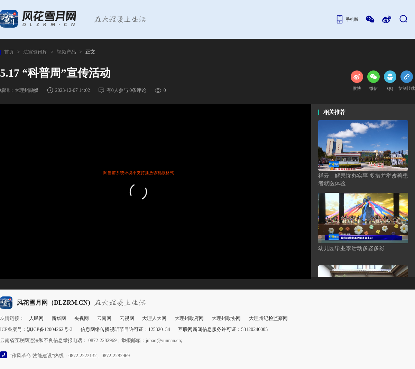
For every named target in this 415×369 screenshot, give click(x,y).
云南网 (104, 318)
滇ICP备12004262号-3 (49, 329)
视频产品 (66, 52)
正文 (90, 52)
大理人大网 (154, 318)
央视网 (81, 318)
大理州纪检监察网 (268, 318)
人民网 (36, 318)
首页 (9, 52)
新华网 (59, 318)
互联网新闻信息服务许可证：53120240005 (223, 329)
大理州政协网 (226, 318)
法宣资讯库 (35, 52)
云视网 (127, 318)
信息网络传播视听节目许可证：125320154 (125, 329)
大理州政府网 (189, 318)
